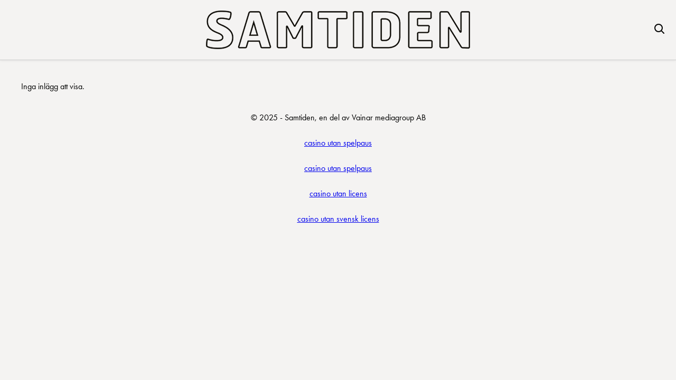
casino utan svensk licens (338, 219)
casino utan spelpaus (338, 143)
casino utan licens (338, 193)
